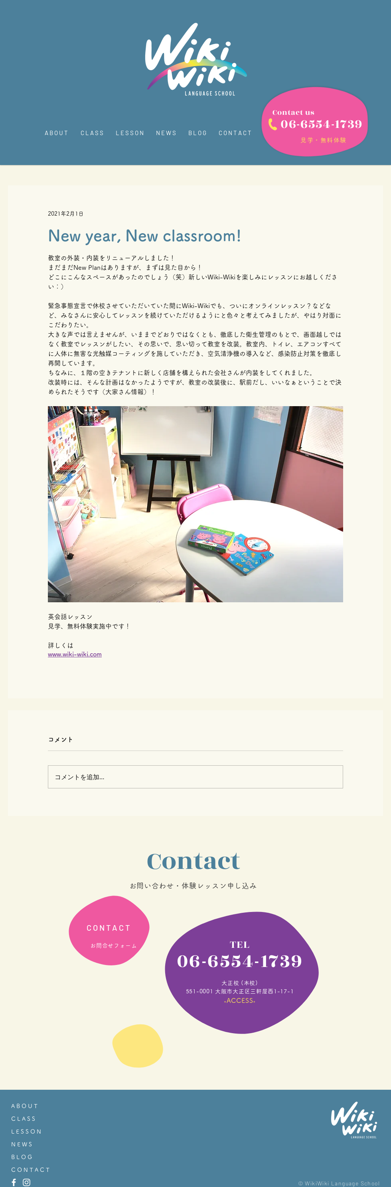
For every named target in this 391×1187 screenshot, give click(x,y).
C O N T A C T (30, 1170)
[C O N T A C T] (108, 927)
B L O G (21, 1157)
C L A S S (23, 1119)
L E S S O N (26, 1131)
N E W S (21, 1144)
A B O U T (24, 1106)
